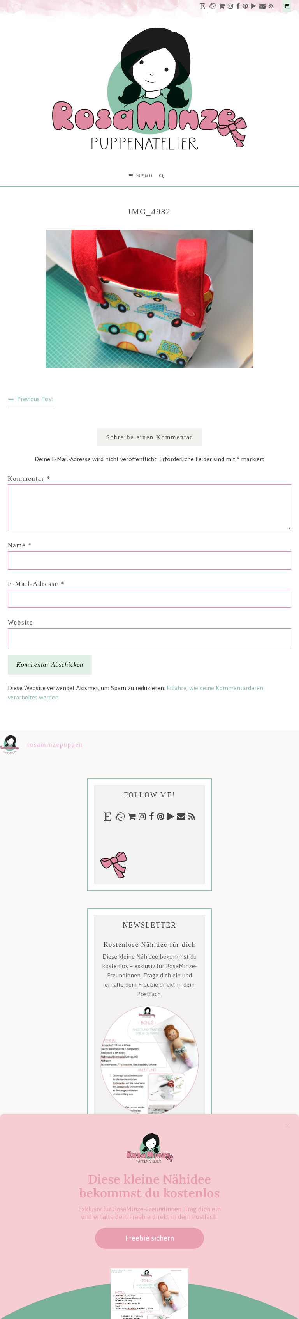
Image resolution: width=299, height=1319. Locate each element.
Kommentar (29, 478)
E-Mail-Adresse (36, 584)
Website (20, 622)
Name (20, 545)
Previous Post (35, 399)
